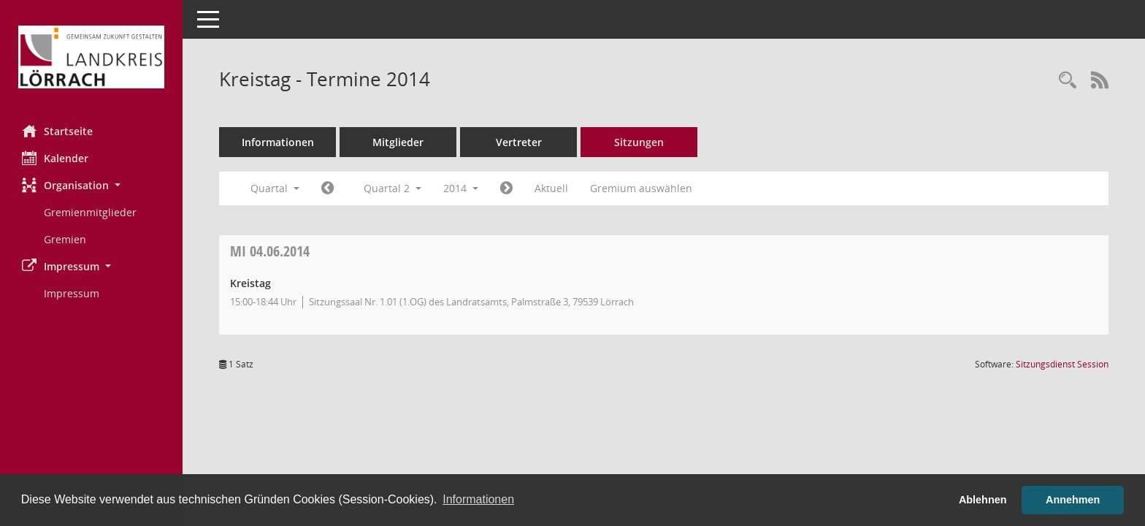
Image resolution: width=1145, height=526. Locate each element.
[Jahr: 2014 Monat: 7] (506, 188)
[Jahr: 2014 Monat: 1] (327, 188)
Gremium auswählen (641, 188)
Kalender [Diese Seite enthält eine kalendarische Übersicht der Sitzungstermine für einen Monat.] (55, 157)
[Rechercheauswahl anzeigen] (1068, 81)
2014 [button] (460, 188)
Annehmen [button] (1073, 500)
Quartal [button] (274, 188)
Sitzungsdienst (1062, 364)
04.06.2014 (270, 251)
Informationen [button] (478, 499)
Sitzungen (639, 142)
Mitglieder (398, 142)
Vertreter (519, 142)
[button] (91, 185)
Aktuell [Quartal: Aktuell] (551, 188)
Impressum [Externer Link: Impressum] (71, 293)
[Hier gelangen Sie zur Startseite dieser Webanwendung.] (91, 57)
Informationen (278, 142)
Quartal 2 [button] (392, 188)
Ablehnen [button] (983, 500)
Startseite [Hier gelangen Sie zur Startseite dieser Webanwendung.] (57, 130)
